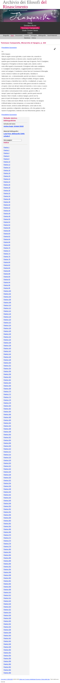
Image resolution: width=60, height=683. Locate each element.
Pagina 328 (7, 618)
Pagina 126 (7, 328)
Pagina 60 (7, 233)
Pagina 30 (7, 190)
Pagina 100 (7, 291)
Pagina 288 (7, 561)
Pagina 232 (7, 480)
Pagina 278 (7, 546)
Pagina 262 (7, 523)
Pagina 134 (7, 340)
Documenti (18, 35)
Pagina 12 (7, 164)
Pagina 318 (7, 604)
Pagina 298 (7, 575)
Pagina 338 (7, 632)
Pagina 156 (7, 371)
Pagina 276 (7, 543)
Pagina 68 (7, 245)
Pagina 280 (7, 549)
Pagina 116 (7, 314)
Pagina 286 (7, 558)
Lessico (26, 35)
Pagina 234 (7, 483)
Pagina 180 (7, 406)
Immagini (34, 35)
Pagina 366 (7, 673)
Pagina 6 (6, 156)
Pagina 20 (7, 176)
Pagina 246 (7, 500)
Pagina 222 (7, 466)
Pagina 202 (7, 437)
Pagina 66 (7, 242)
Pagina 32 (7, 193)
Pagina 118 (7, 317)
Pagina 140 (7, 348)
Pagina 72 (7, 251)
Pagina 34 (7, 196)
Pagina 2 (6, 150)
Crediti (30, 33)
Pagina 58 (7, 230)
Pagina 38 (7, 202)
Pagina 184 (7, 411)
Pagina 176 (7, 400)
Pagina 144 (7, 354)
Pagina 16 (7, 170)
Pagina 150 (7, 363)
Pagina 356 (7, 658)
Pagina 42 (7, 208)
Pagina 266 (7, 529)
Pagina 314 (7, 598)
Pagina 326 (7, 615)
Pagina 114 (7, 311)
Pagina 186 (7, 414)
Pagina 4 (6, 153)
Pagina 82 (7, 265)
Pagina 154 (7, 368)
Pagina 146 (7, 357)
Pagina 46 (7, 213)
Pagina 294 (7, 569)
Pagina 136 (7, 342)
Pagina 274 (7, 541)
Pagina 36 (7, 199)
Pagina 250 (7, 506)
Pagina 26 (7, 185)
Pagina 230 (7, 477)
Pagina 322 (7, 609)
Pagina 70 (7, 248)
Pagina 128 (7, 331)
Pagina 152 (7, 365)
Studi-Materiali (52, 35)
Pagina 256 (7, 515)
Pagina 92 (7, 279)
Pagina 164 (7, 383)
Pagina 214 (7, 454)
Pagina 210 (7, 449)
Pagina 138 (7, 345)
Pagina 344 (7, 641)
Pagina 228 (7, 474)
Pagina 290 (7, 563)
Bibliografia (42, 35)
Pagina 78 (7, 259)
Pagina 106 (7, 299)
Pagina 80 (7, 262)
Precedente (5, 47)
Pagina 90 (7, 276)
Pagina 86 (7, 271)
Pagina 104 (7, 297)
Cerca (34, 38)
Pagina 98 (7, 288)
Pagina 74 (7, 253)
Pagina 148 (7, 360)
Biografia (6, 35)
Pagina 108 (7, 302)
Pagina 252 (7, 509)
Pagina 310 (7, 592)
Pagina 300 (7, 578)
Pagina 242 (7, 495)
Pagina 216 (7, 457)
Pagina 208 (7, 446)
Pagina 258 (7, 518)
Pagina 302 (7, 581)
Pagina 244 (7, 497)
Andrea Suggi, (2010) (14, 126)
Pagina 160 (7, 377)
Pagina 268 (7, 532)
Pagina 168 (7, 388)
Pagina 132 (7, 337)
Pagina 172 (7, 394)
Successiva (13, 47)
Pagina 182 (7, 408)
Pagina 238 (7, 489)
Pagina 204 (7, 440)
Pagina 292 (7, 566)
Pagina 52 (7, 222)
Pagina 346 (7, 644)
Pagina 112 (7, 308)
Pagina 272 (7, 538)
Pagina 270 (7, 535)
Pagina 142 (7, 351)
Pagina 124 (7, 325)
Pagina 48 (7, 216)
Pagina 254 (7, 512)
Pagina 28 (7, 187)
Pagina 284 (7, 555)
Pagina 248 (7, 503)
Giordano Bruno (30, 26)
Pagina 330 (7, 621)
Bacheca (27, 38)
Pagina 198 (7, 431)
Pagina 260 (7, 520)
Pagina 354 (7, 655)
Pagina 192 (7, 423)
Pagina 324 (7, 612)
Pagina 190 (7, 420)
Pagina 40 (7, 205)
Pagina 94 (7, 282)
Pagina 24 (7, 182)
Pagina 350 (7, 650)
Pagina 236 (7, 486)
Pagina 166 (7, 386)
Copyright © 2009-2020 (7, 679)
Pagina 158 (7, 374)
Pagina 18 (7, 173)
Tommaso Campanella (30, 28)
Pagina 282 (7, 552)
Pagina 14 (7, 167)
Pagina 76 (7, 256)
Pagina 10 (7, 162)
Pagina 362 (7, 667)
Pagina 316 (7, 601)
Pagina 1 (6, 147)
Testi (12, 35)
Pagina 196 (7, 429)
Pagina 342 (7, 638)
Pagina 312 (7, 595)
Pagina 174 (7, 397)
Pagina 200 (7, 434)
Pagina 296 (7, 572)
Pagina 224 (7, 469)
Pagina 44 (7, 210)
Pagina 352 (7, 652)
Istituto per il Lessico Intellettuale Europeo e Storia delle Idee (34, 679)
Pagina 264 (7, 526)
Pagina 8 (6, 159)
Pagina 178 (7, 403)
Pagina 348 (7, 647)
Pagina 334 (7, 627)
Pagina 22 (7, 179)
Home (30, 23)
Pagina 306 (7, 586)
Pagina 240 (7, 492)
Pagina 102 (7, 294)
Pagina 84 (7, 268)
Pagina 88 (7, 274)
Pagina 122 (7, 322)
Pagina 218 (7, 460)
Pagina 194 (7, 426)
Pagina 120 (7, 319)
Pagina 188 (7, 417)
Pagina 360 (7, 664)
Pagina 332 (7, 624)
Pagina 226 (7, 472)
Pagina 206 (7, 443)
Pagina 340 (7, 635)
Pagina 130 (7, 334)
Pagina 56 (7, 228)
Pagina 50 (7, 219)
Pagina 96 (7, 285)
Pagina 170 (7, 391)
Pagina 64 (7, 239)
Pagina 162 (7, 380)
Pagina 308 (7, 589)
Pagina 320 (7, 607)
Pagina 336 (7, 630)
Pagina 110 (7, 305)
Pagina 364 (7, 670)
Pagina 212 (7, 452)
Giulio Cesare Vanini (30, 30)
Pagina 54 (7, 225)
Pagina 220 (7, 463)
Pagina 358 (7, 661)
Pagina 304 (7, 584)
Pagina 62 (7, 236)
